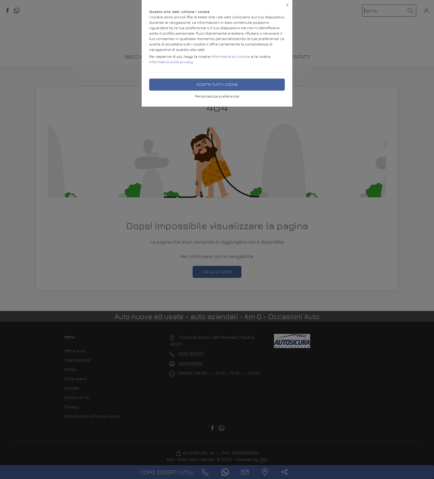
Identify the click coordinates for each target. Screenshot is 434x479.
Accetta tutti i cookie (217, 84)
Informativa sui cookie (230, 56)
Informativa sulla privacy (171, 62)
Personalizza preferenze (217, 96)
